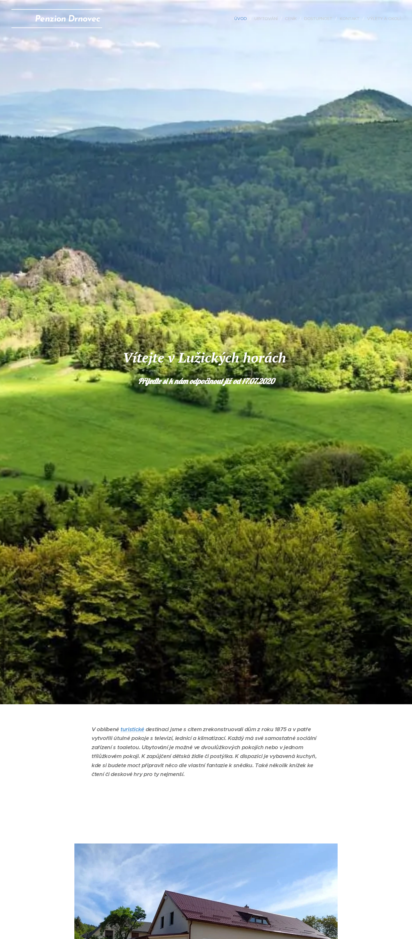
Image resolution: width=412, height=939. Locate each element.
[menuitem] (240, 18)
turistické (132, 729)
